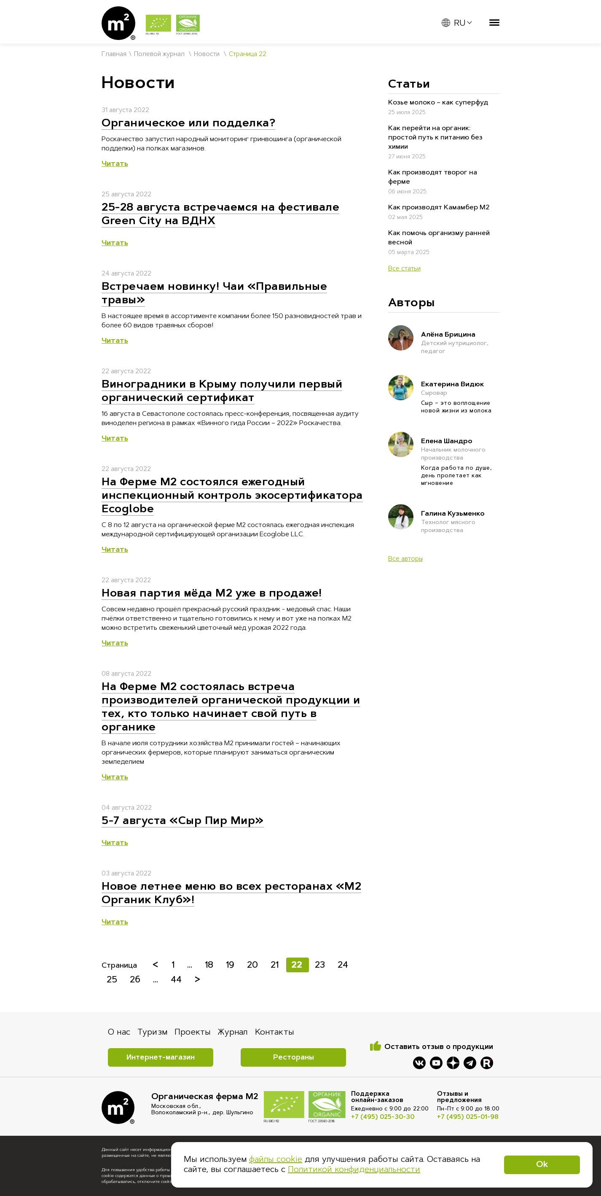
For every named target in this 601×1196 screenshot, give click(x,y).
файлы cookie (275, 1160)
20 (253, 965)
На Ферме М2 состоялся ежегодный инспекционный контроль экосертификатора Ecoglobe (232, 496)
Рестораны (293, 1057)
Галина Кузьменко (460, 523)
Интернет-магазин (160, 1057)
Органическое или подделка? (188, 123)
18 (210, 965)
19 (231, 965)
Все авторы (405, 559)
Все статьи (404, 269)
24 (343, 965)
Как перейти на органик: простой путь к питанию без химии (435, 137)
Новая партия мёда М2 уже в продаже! (212, 594)
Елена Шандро (460, 450)
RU (453, 23)
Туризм (152, 1032)
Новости (207, 54)
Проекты (192, 1032)
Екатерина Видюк (460, 389)
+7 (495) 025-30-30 (382, 1117)
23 (321, 965)
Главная (114, 54)
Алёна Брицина (460, 344)
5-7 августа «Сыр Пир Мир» (183, 821)
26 (136, 980)
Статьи (409, 85)
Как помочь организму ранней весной (439, 238)
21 (276, 965)
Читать (115, 164)
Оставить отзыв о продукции (438, 1047)
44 (177, 980)
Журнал (232, 1032)
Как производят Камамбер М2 (439, 207)
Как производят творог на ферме (432, 177)
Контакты (274, 1032)
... (191, 965)
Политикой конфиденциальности (354, 1170)
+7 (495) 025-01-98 (468, 1117)
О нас (119, 1032)
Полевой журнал (159, 54)
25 (113, 980)
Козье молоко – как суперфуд (438, 102)
